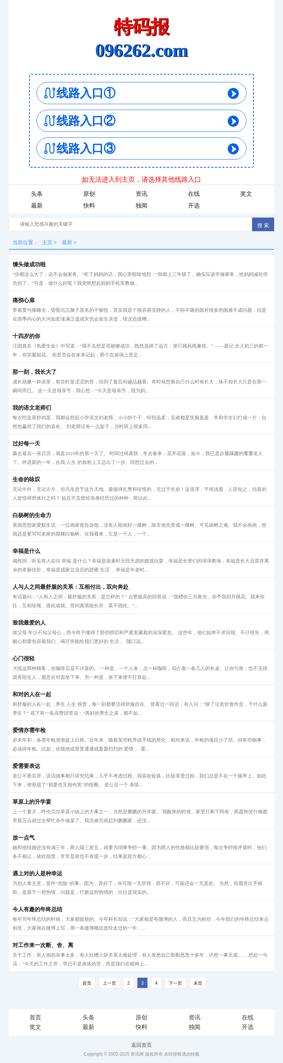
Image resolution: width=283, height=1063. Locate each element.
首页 (87, 983)
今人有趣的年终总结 (37, 909)
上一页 (109, 983)
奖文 (246, 194)
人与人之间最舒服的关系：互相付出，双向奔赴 (71, 587)
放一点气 (24, 838)
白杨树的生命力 (32, 515)
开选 (194, 205)
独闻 (141, 205)
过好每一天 (26, 444)
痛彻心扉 (24, 300)
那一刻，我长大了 (35, 372)
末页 (197, 983)
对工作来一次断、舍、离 (43, 945)
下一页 (175, 983)
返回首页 (141, 1045)
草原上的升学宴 (32, 802)
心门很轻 (24, 659)
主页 (47, 242)
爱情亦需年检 (29, 730)
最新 (37, 205)
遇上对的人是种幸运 (37, 873)
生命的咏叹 (26, 479)
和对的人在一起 (32, 694)
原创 (89, 194)
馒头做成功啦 (29, 264)
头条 (37, 194)
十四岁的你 (26, 336)
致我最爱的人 (29, 623)
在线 (194, 194)
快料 (89, 205)
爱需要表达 (26, 766)
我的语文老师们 (32, 408)
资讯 (141, 194)
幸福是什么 (26, 551)
